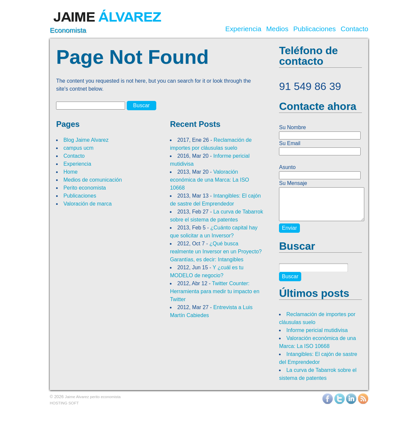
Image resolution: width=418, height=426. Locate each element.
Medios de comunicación (92, 180)
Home (70, 172)
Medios (277, 29)
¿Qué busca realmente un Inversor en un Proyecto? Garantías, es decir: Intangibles (216, 251)
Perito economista (84, 188)
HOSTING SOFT (64, 403)
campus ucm (78, 148)
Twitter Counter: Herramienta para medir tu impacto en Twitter (214, 291)
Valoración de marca (87, 204)
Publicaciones (314, 29)
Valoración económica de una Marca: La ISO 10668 (209, 180)
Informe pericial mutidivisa (317, 330)
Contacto (354, 29)
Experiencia (243, 29)
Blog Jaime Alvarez (85, 140)
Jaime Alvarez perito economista (93, 396)
